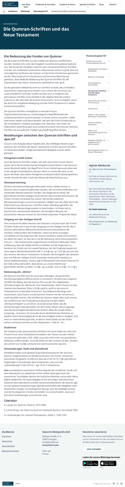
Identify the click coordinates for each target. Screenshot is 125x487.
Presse (45, 454)
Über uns (46, 451)
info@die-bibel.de (50, 442)
